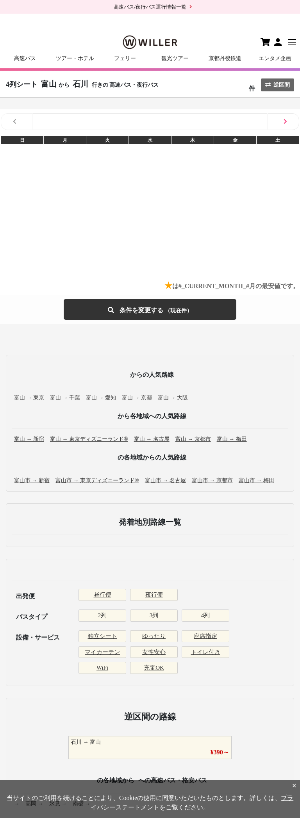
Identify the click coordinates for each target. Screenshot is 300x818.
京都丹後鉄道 (225, 58)
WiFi (102, 668)
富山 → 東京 (29, 398)
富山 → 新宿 (29, 439)
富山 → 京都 (137, 398)
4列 (205, 615)
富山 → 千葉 (65, 398)
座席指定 (205, 636)
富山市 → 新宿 (32, 480)
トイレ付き (205, 652)
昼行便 (102, 595)
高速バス (25, 58)
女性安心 (154, 652)
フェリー (125, 58)
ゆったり (154, 636)
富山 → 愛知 (101, 398)
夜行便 (154, 595)
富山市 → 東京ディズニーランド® (97, 480)
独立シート (102, 636)
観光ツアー (175, 58)
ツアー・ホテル (75, 58)
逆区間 (277, 85)
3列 (154, 615)
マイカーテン (102, 652)
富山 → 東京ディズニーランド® (89, 439)
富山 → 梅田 (232, 439)
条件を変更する (150, 309)
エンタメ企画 (275, 58)
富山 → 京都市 (193, 439)
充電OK (154, 668)
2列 (102, 615)
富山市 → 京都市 (212, 480)
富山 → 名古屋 (152, 439)
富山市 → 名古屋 (165, 480)
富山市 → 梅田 (256, 480)
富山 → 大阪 (173, 398)
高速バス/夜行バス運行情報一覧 (150, 7)
